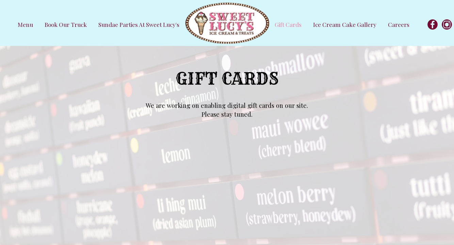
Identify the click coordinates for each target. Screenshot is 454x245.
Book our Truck (66, 24)
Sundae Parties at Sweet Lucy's (138, 24)
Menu (26, 24)
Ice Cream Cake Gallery (345, 24)
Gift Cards (289, 24)
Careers (398, 24)
